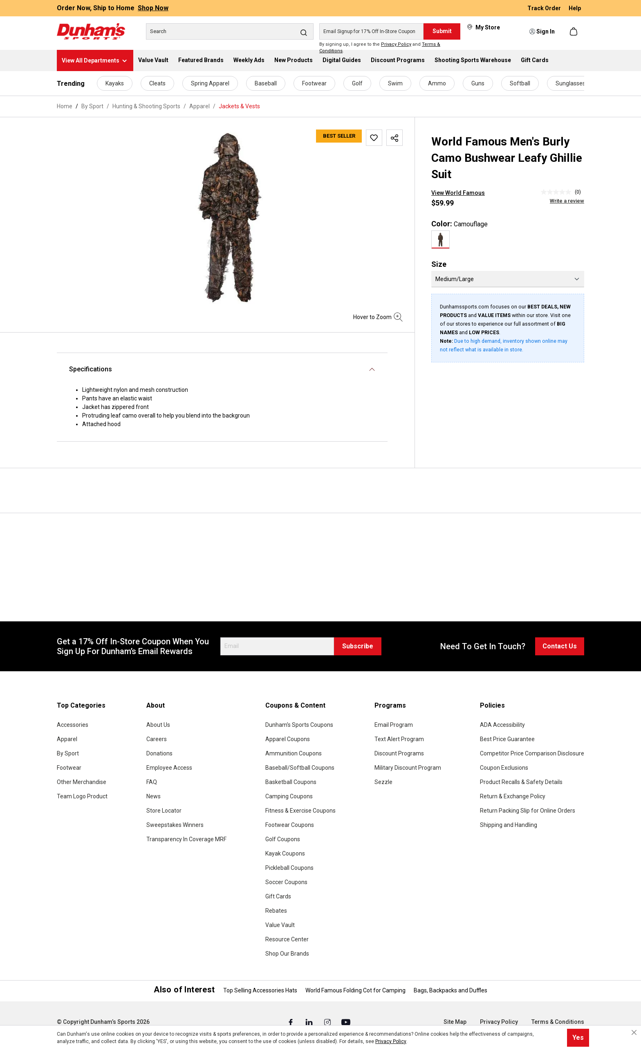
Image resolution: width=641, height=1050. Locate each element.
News (153, 796)
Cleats (157, 83)
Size (438, 264)
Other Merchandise (81, 782)
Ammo (437, 83)
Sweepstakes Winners (175, 825)
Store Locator (164, 810)
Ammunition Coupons (293, 753)
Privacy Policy (396, 44)
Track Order (544, 8)
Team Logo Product (82, 796)
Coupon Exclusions (504, 767)
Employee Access (169, 767)
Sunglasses (570, 83)
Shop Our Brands (287, 953)
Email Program (393, 725)
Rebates (276, 910)
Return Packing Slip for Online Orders (527, 810)
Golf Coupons (282, 839)
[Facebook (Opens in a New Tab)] (291, 1022)
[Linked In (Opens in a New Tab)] (310, 1022)
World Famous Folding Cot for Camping (355, 990)
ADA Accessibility (502, 725)
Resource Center (287, 939)
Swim (395, 83)
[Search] (230, 31)
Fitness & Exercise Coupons (300, 810)
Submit (442, 31)
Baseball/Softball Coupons (299, 767)
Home (64, 106)
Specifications (90, 369)
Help (575, 8)
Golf (357, 83)
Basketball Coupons (290, 782)
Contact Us (559, 646)
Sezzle (383, 782)
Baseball (266, 83)
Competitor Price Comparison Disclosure (532, 753)
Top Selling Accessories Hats (260, 990)
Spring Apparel (210, 83)
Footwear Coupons (289, 825)
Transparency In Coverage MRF (186, 839)
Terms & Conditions (557, 1022)
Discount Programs (399, 753)
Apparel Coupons (287, 739)
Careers (156, 739)
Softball (520, 83)
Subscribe (357, 646)
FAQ (151, 782)
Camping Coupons (289, 796)
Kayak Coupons (285, 853)
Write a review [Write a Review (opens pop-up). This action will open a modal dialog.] (567, 200)
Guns (477, 83)
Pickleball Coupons (289, 868)
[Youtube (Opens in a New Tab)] (345, 1022)
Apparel (67, 739)
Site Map (455, 1022)
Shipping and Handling (508, 825)
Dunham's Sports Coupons (299, 725)
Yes (578, 1037)
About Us (158, 725)
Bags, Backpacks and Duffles (450, 990)
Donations (159, 753)
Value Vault (280, 925)
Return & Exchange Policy (512, 796)
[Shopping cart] (574, 31)
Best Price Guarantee (507, 739)
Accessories (72, 725)
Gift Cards (278, 896)
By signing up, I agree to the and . (379, 48)
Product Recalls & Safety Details (521, 782)
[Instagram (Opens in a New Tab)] (328, 1022)
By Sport (68, 753)
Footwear (314, 83)
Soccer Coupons (286, 882)
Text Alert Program (399, 739)
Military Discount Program (407, 767)
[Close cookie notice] (634, 1032)
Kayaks (114, 83)
